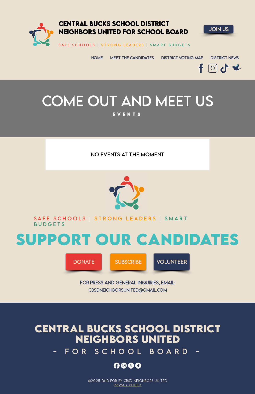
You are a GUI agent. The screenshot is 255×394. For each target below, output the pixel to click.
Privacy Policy (127, 385)
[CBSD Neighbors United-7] (236, 68)
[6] (212, 68)
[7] (224, 68)
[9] (201, 68)
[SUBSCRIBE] (128, 261)
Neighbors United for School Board (123, 32)
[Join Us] (218, 29)
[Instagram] (124, 366)
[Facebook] (117, 366)
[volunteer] (172, 261)
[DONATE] (84, 261)
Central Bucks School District (113, 24)
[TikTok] (138, 366)
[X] (131, 366)
